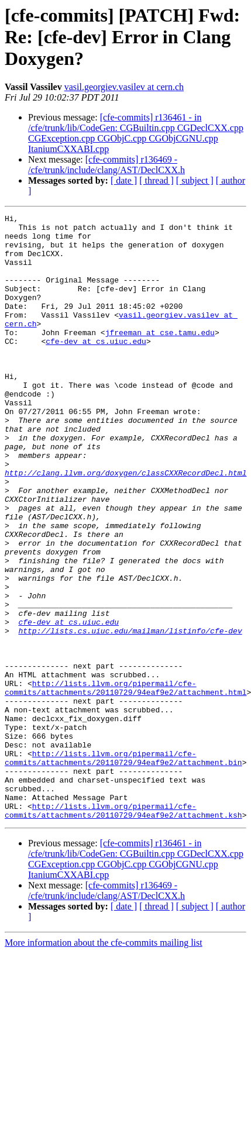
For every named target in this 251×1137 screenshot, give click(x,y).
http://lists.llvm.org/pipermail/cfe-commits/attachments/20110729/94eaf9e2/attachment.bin (123, 867)
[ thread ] (156, 180)
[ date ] (124, 180)
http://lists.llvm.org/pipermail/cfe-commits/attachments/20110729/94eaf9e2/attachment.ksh (123, 930)
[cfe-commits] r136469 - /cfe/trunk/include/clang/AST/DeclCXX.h (106, 164)
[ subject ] (195, 180)
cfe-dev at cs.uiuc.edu (96, 367)
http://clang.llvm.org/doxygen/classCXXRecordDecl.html (125, 525)
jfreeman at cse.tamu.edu (160, 357)
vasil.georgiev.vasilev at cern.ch (124, 87)
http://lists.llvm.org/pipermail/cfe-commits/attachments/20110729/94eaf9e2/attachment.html (125, 783)
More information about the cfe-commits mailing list (103, 1064)
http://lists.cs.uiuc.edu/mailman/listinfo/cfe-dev (130, 714)
